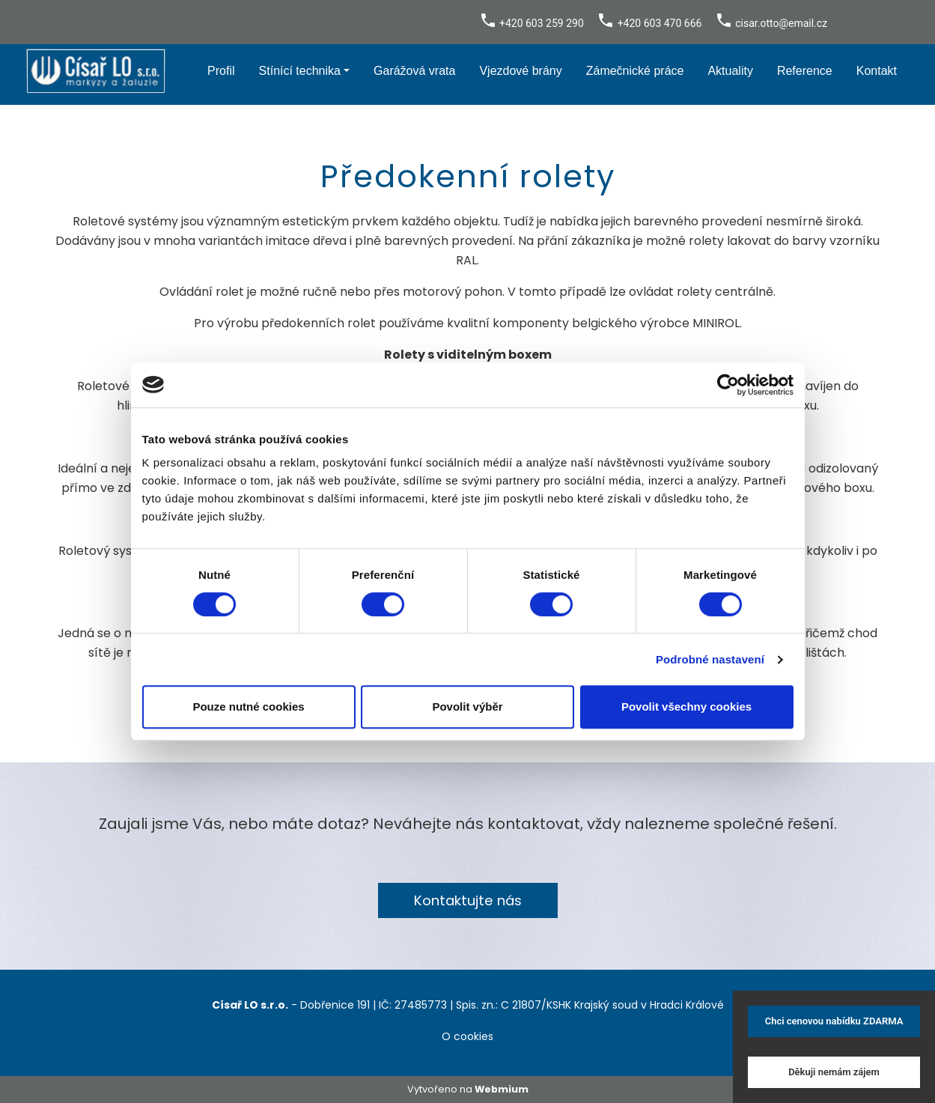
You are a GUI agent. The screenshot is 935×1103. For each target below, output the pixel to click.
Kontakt (876, 70)
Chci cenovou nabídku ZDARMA (834, 1021)
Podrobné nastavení (710, 659)
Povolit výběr (467, 706)
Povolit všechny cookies (686, 706)
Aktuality (729, 70)
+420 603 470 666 (660, 23)
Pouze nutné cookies (248, 706)
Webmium (502, 1089)
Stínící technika (300, 70)
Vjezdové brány (520, 70)
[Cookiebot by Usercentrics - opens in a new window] (728, 385)
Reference (804, 70)
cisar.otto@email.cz (781, 23)
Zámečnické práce (635, 70)
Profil (220, 70)
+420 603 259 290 (541, 23)
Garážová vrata (414, 70)
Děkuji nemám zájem (834, 1072)
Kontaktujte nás (468, 900)
